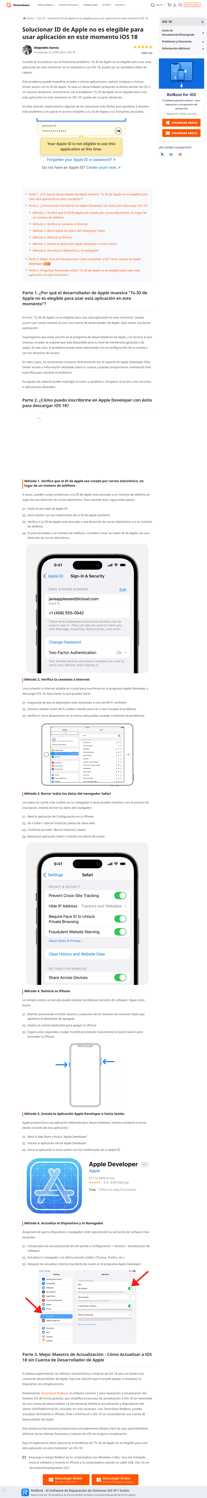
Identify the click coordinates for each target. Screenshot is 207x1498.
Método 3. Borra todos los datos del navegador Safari (69, 231)
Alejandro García (46, 48)
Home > (31, 18)
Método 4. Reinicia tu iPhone (52, 237)
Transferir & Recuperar (68, 5)
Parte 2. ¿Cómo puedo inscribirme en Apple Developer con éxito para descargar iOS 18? (88, 206)
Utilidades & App (90, 5)
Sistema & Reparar (46, 5)
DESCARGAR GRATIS (181, 122)
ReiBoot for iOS (181, 94)
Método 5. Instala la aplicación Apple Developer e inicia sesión (75, 244)
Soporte (156, 5)
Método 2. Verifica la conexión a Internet (60, 224)
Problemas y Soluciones (177, 41)
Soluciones (119, 5)
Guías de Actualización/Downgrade (178, 32)
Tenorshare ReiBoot (54, 1393)
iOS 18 (71, 52)
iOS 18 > (42, 18)
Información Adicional (176, 48)
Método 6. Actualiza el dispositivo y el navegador (66, 250)
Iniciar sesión (192, 4)
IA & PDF (106, 5)
